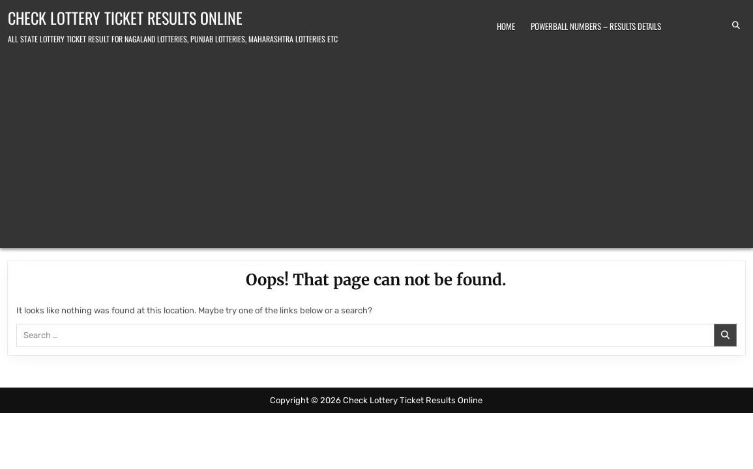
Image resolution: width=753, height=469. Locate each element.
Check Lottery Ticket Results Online (125, 17)
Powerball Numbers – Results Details (596, 26)
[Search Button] (736, 25)
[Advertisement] (377, 144)
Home (506, 26)
